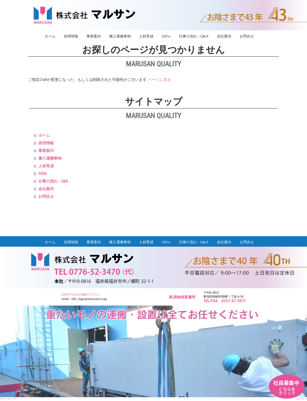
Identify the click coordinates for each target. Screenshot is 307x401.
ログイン (301, 399)
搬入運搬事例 (120, 36)
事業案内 (93, 36)
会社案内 (224, 36)
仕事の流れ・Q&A (194, 36)
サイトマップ (8, 399)
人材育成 (146, 36)
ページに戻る (159, 79)
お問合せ (247, 36)
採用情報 (71, 36)
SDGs (166, 36)
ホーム (50, 36)
